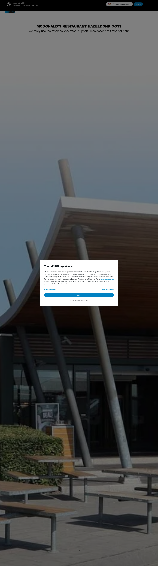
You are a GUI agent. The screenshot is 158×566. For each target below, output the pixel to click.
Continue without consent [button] (79, 300)
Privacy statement (50, 289)
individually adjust (107, 279)
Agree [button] (78, 295)
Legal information (108, 289)
